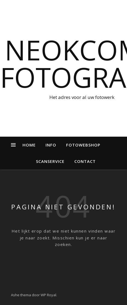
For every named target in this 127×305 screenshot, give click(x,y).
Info (51, 145)
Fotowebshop (83, 145)
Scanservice (50, 161)
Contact (85, 161)
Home (29, 145)
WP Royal (48, 294)
